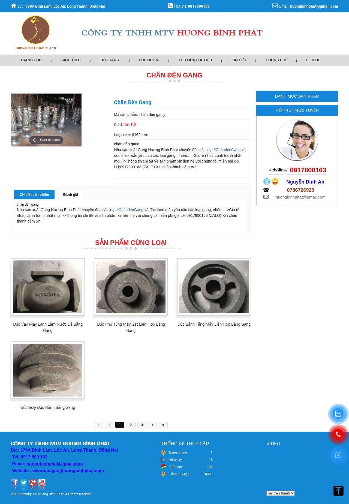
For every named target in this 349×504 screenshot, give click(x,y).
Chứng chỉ (276, 59)
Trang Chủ (30, 59)
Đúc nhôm (149, 59)
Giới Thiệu (70, 59)
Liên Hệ (313, 59)
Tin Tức (239, 59)
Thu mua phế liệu (195, 59)
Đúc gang (109, 59)
